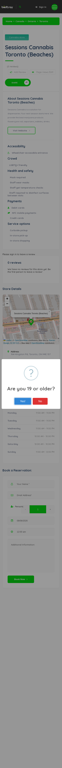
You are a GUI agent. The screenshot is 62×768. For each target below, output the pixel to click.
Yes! (22, 401)
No (40, 401)
